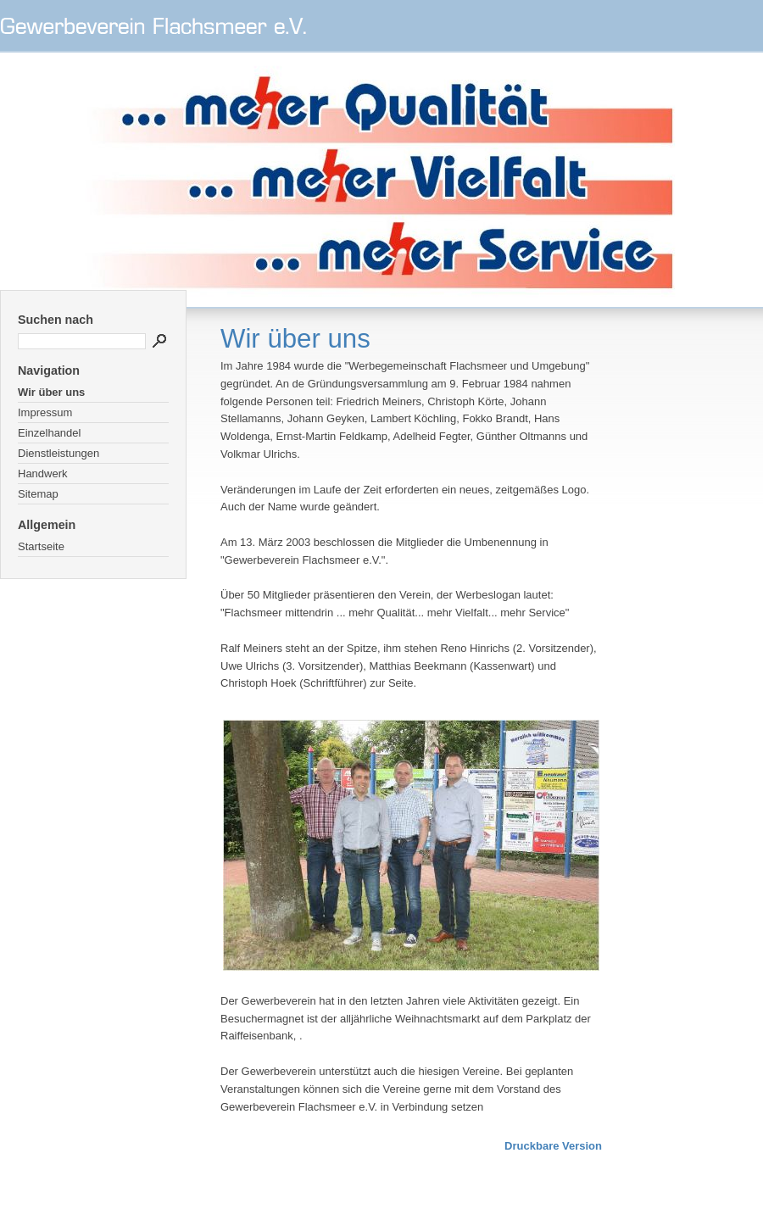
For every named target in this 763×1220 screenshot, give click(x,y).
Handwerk (43, 473)
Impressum (45, 412)
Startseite (41, 546)
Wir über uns (51, 392)
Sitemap (38, 493)
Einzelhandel (49, 432)
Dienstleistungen (58, 453)
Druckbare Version (553, 1145)
